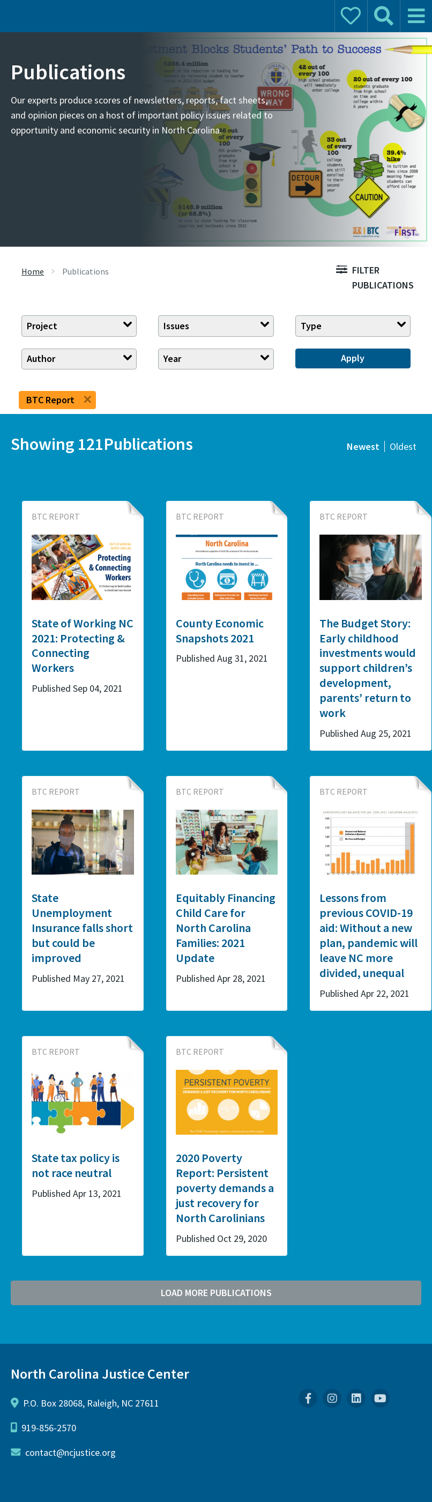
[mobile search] (383, 16)
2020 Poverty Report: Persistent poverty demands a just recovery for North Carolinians (225, 1187)
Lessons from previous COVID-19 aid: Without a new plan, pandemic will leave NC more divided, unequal (368, 935)
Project (42, 326)
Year (172, 358)
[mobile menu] (416, 16)
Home (32, 271)
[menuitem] (308, 1398)
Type (311, 326)
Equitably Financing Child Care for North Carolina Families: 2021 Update (225, 927)
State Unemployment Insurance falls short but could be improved (82, 927)
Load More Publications (216, 1292)
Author (41, 358)
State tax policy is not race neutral (76, 1165)
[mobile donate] (350, 16)
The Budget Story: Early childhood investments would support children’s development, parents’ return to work (367, 668)
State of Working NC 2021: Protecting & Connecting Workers (82, 646)
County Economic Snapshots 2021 (220, 631)
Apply (352, 358)
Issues (176, 326)
